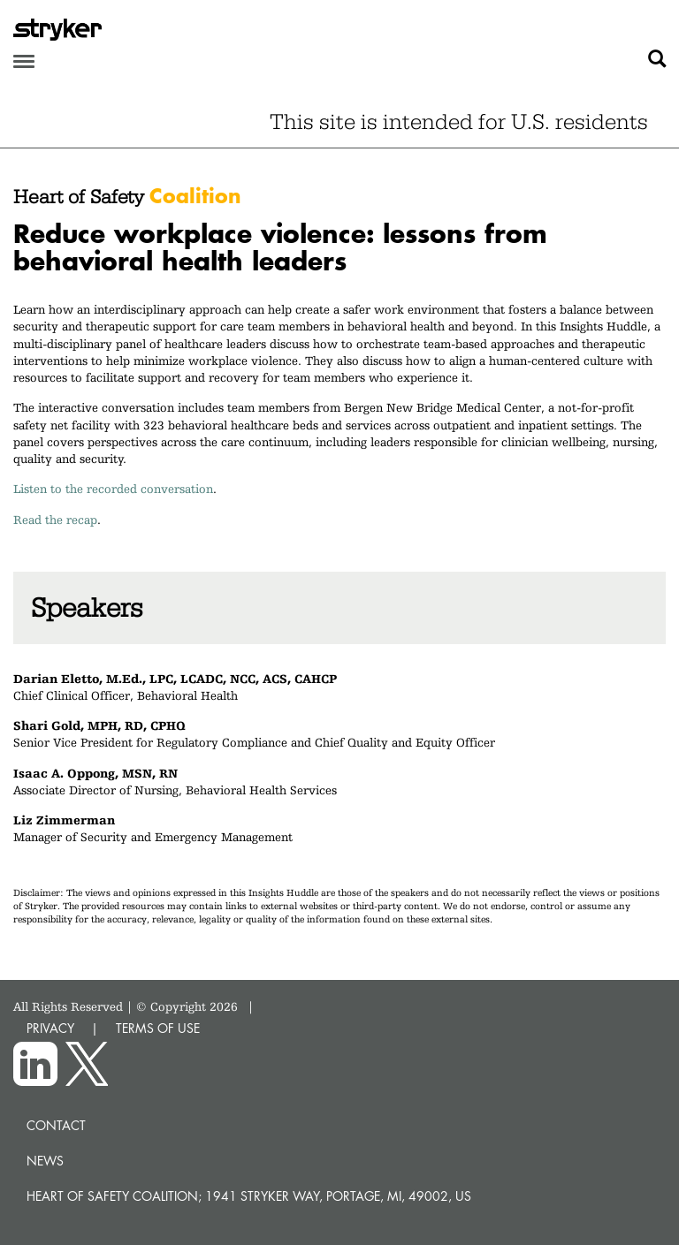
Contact (56, 1125)
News (45, 1160)
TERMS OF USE (158, 1028)
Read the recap (55, 519)
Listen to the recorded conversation (113, 489)
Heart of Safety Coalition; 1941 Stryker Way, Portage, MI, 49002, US (249, 1196)
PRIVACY (50, 1028)
